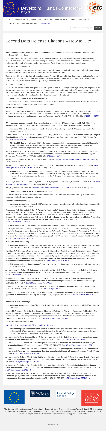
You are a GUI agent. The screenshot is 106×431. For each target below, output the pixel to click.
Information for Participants (27, 23)
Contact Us (10, 23)
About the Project (20, 19)
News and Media (61, 19)
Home (8, 19)
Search (97, 28)
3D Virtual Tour (83, 19)
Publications (36, 19)
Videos (72, 19)
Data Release (45, 23)
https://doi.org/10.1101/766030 (58, 261)
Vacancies (48, 19)
